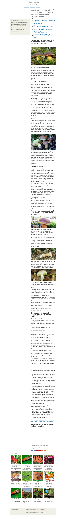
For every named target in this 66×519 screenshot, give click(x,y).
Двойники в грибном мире (40, 25)
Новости (32, 7)
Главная (26, 7)
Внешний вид (42, 443)
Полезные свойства (38, 445)
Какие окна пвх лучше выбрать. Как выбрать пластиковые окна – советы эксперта (19, 29)
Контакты (27, 509)
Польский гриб (37, 443)
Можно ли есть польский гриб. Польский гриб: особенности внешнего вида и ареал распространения (44, 22)
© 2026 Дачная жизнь (15, 509)
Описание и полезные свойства (42, 34)
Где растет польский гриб (40, 32)
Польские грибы (45, 445)
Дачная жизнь (33, 2)
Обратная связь (42, 509)
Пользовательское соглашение (34, 509)
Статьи (38, 7)
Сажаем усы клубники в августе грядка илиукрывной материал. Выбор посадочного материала (19, 24)
